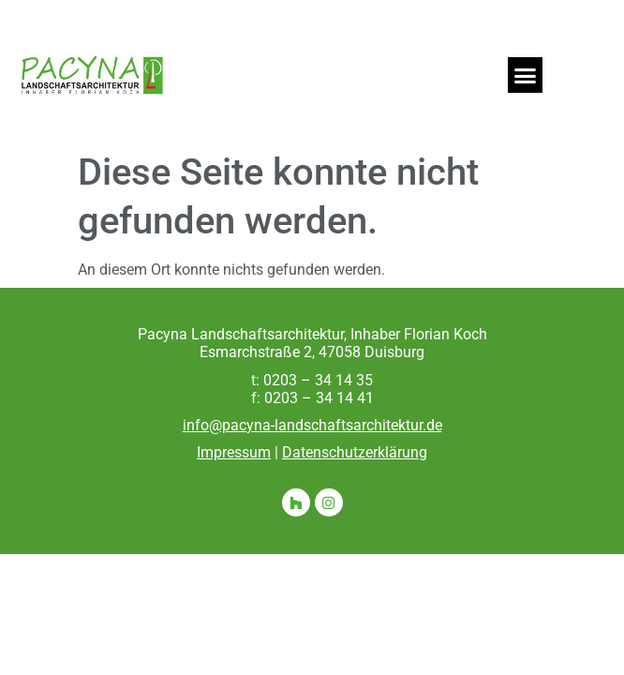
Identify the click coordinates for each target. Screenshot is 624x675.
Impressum (234, 452)
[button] (525, 75)
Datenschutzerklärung (354, 452)
